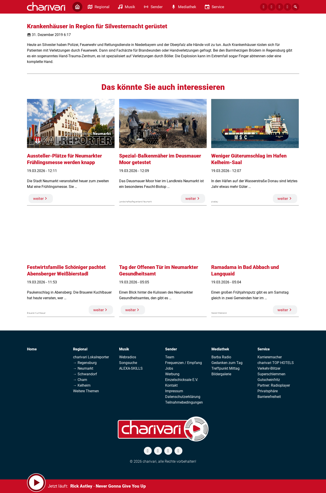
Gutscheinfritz (268, 380)
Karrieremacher (269, 357)
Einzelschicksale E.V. (181, 380)
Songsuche (128, 363)
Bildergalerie (221, 374)
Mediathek (220, 349)
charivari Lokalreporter (91, 357)
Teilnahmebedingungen (184, 402)
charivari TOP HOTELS (275, 363)
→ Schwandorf (85, 374)
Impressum (174, 391)
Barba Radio (221, 357)
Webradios (127, 357)
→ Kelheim (82, 385)
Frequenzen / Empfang (183, 363)
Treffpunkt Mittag (225, 368)
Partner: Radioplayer (273, 385)
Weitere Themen (86, 391)
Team (169, 357)
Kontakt (171, 385)
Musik (124, 349)
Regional (80, 349)
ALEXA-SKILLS (131, 368)
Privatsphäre (267, 391)
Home (32, 349)
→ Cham (80, 380)
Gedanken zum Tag (227, 363)
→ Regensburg (85, 363)
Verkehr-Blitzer (268, 368)
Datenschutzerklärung (182, 397)
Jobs (169, 368)
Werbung (172, 374)
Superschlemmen (271, 374)
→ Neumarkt (83, 368)
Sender (171, 349)
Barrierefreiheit (269, 397)
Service (263, 349)
